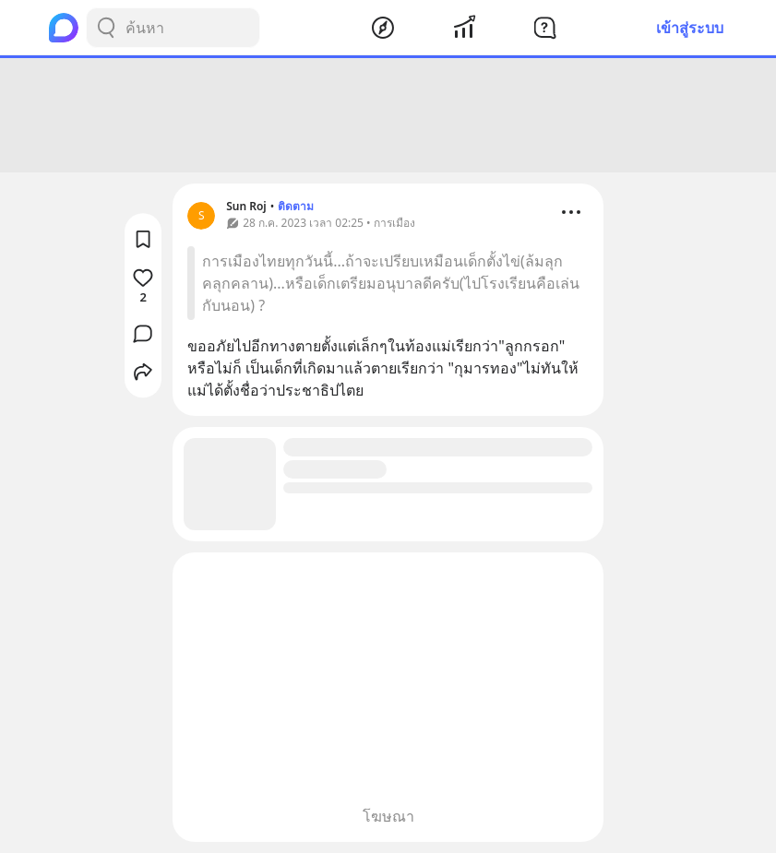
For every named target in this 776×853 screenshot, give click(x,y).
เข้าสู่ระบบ (689, 28)
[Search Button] (106, 27)
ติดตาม (296, 206)
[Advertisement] (388, 115)
